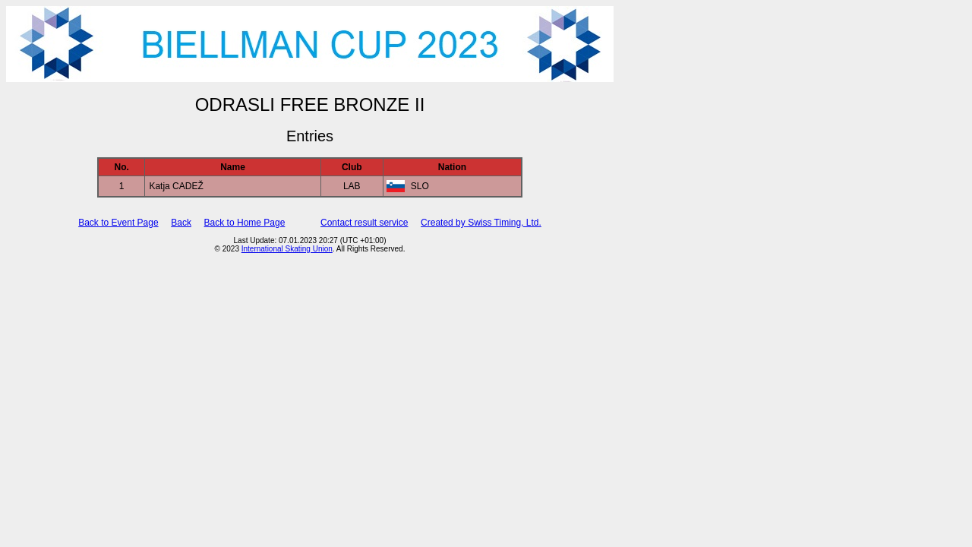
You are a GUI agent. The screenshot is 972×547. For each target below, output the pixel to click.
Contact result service (364, 222)
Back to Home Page (245, 222)
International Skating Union (287, 249)
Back (181, 222)
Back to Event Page (118, 222)
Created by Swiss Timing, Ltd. (481, 222)
